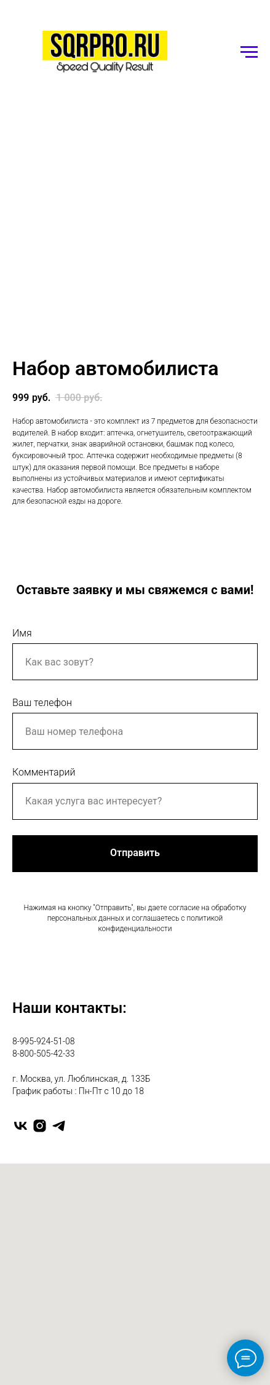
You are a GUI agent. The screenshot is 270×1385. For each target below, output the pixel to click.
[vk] (20, 1125)
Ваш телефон (42, 702)
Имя (22, 633)
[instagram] (39, 1125)
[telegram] (58, 1125)
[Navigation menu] (249, 52)
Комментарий (44, 772)
